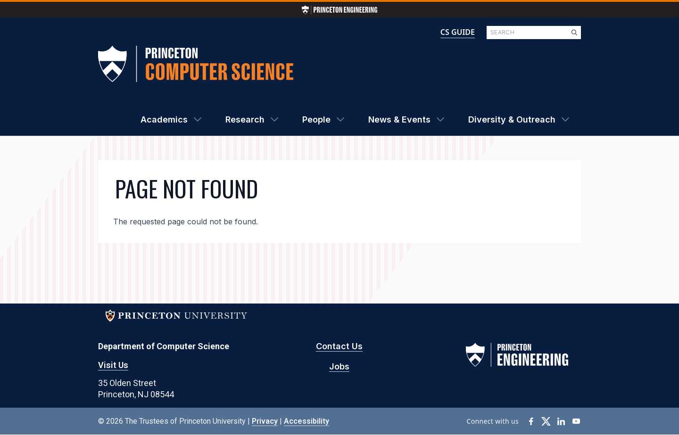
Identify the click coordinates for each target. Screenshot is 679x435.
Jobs (339, 366)
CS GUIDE (457, 32)
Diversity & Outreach (511, 119)
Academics (164, 119)
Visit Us (113, 365)
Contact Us (339, 346)
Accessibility (306, 421)
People (316, 119)
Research (245, 119)
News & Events (399, 119)
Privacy (265, 421)
